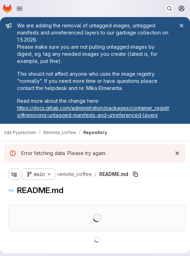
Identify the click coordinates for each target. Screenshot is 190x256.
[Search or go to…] (169, 8)
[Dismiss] (177, 153)
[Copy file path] (135, 174)
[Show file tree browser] (14, 174)
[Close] (181, 25)
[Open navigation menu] (19, 8)
